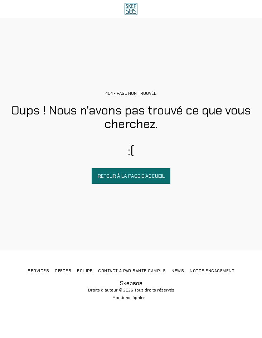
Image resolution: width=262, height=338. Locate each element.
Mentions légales (129, 297)
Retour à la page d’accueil (131, 176)
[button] (8, 9)
